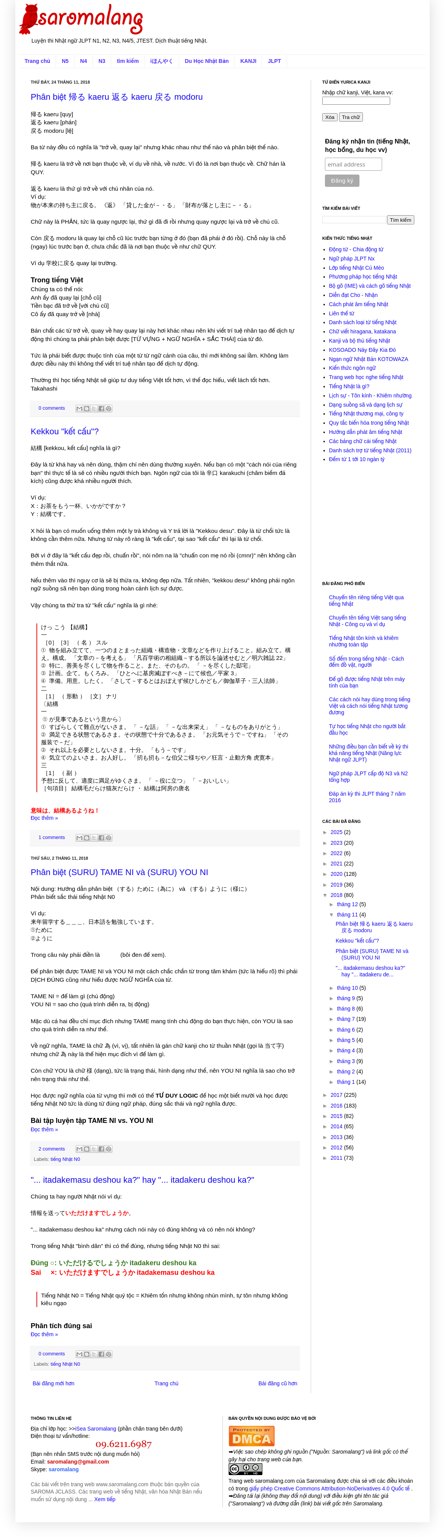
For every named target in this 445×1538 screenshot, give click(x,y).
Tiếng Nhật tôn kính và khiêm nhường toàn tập (364, 641)
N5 (65, 61)
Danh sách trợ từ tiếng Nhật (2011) (370, 450)
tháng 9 (346, 998)
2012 (337, 1147)
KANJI (248, 61)
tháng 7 (346, 1019)
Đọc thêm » (44, 818)
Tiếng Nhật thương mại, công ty (366, 413)
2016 (337, 1106)
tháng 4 (346, 1050)
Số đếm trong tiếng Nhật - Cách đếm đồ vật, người (366, 662)
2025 (337, 832)
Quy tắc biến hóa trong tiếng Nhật (369, 423)
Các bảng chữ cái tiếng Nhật (363, 441)
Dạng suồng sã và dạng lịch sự (366, 405)
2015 (337, 1116)
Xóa (330, 117)
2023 (337, 843)
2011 (337, 1158)
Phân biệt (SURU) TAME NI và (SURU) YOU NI (119, 872)
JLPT (274, 61)
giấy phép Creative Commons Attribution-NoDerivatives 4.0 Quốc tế (330, 1488)
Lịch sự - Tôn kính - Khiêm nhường (370, 395)
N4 (83, 61)
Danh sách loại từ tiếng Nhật (363, 322)
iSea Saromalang (95, 1429)
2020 (337, 874)
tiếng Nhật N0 (65, 1159)
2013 (337, 1137)
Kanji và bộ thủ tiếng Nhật (359, 341)
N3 (102, 61)
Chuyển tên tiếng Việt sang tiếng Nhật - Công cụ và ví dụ (367, 621)
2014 (337, 1126)
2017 (337, 1095)
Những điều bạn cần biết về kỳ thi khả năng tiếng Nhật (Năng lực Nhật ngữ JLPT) (369, 753)
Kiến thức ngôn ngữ (352, 368)
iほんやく (161, 61)
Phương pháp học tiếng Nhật (363, 277)
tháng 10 (348, 988)
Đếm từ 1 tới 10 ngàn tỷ (357, 459)
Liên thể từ (341, 313)
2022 (337, 853)
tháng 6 (346, 1030)
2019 (337, 885)
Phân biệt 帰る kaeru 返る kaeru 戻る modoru (117, 97)
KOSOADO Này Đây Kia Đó (362, 350)
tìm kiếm (128, 61)
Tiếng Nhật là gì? (349, 386)
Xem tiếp (104, 1499)
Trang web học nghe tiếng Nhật (366, 377)
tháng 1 (346, 1082)
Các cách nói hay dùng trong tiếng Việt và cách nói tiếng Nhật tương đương (369, 705)
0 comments (52, 408)
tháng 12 (348, 904)
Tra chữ (351, 117)
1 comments (52, 837)
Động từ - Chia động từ (356, 249)
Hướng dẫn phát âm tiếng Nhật (365, 432)
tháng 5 (346, 1040)
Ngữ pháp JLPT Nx (352, 259)
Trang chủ (37, 61)
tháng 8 (346, 1009)
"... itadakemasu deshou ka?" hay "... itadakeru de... (370, 971)
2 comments (52, 1149)
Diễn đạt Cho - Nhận (353, 295)
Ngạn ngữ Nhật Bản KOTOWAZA (369, 359)
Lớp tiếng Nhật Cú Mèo (356, 268)
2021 (337, 863)
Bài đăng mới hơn (53, 1383)
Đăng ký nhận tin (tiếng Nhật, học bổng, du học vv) (367, 145)
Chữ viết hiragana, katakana (362, 331)
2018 (337, 895)
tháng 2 (346, 1071)
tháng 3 (346, 1061)
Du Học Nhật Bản (207, 61)
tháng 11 (348, 915)
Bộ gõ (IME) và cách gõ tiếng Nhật (370, 286)
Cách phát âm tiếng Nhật (358, 304)
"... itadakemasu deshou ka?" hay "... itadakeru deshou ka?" (142, 1180)
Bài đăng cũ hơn (278, 1383)
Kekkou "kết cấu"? (65, 431)
